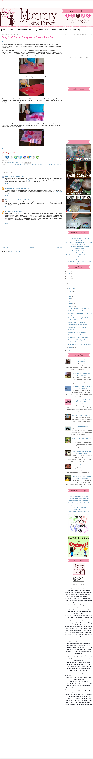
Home (32, 247)
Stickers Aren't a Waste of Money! (77, 311)
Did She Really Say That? (79, 507)
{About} (12, 30)
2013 (68, 276)
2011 (68, 350)
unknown (8, 211)
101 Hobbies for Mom (82, 426)
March (70, 303)
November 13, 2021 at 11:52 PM (21, 188)
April (70, 301)
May (70, 298)
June (70, 296)
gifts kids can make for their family (13, 166)
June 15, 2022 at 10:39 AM (22, 199)
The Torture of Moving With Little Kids (78, 308)
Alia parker (8, 188)
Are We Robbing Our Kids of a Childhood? (79, 259)
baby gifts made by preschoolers (18, 164)
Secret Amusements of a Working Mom (79, 494)
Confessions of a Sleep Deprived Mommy (79, 500)
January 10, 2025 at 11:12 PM (19, 211)
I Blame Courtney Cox (79, 509)
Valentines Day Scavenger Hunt (77, 327)
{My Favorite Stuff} (41, 30)
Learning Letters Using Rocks (82, 465)
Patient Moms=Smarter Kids (79, 236)
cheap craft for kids (36, 164)
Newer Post (5, 247)
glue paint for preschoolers (35, 166)
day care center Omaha (35, 180)
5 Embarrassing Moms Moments (79, 496)
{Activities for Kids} (25, 30)
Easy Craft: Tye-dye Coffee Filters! (82, 415)
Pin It (3, 41)
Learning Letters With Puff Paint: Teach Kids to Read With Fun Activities (82, 401)
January (71, 347)
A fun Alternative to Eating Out (76, 322)
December (72, 281)
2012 (68, 278)
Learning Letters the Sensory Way (77, 334)
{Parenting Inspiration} (59, 30)
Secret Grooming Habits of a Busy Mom (79, 503)
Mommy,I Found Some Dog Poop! (79, 498)
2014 (68, 273)
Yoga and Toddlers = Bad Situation (79, 505)
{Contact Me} (75, 30)
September (72, 288)
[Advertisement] (46, 4)
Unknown (11, 162)
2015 (68, 271)
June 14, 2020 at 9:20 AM (17, 176)
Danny (7, 176)
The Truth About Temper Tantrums (79, 246)
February (71, 306)
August (71, 291)
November (72, 283)
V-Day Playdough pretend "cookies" (78, 337)
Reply (7, 183)
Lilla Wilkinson (9, 199)
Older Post (59, 247)
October (71, 286)
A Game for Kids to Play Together (77, 324)
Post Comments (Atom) (15, 251)
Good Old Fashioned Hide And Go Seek (79, 344)
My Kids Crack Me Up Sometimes (77, 332)
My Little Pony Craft (73, 329)
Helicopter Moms (79, 248)
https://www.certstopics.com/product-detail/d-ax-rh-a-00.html (28, 221)
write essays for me (17, 202)
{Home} (4, 30)
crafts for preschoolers (52, 164)
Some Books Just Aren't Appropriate (79, 511)
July (70, 293)
